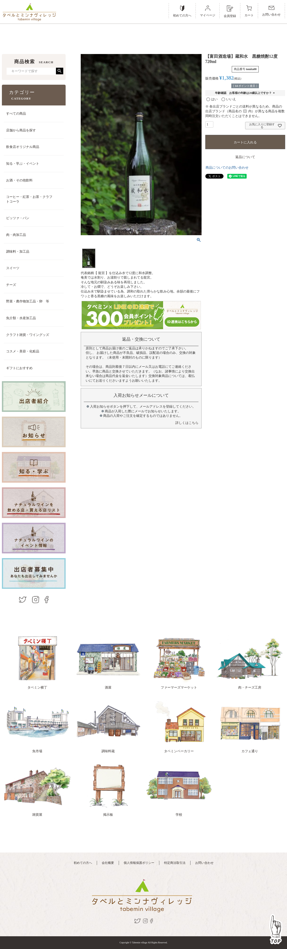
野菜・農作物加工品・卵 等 (27, 301)
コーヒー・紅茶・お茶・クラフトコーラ (29, 199)
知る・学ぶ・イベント (22, 163)
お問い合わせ (204, 863)
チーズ (11, 285)
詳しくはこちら (186, 423)
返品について (245, 157)
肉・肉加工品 (16, 235)
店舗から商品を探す (21, 130)
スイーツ (12, 268)
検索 (59, 71)
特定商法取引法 (175, 863)
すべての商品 (16, 113)
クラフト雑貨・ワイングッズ (27, 335)
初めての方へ (83, 863)
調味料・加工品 (17, 251)
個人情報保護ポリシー (139, 863)
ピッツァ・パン (17, 218)
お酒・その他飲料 (19, 180)
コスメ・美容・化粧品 (22, 351)
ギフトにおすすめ (19, 368)
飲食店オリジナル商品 (22, 147)
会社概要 (108, 863)
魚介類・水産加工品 (21, 318)
